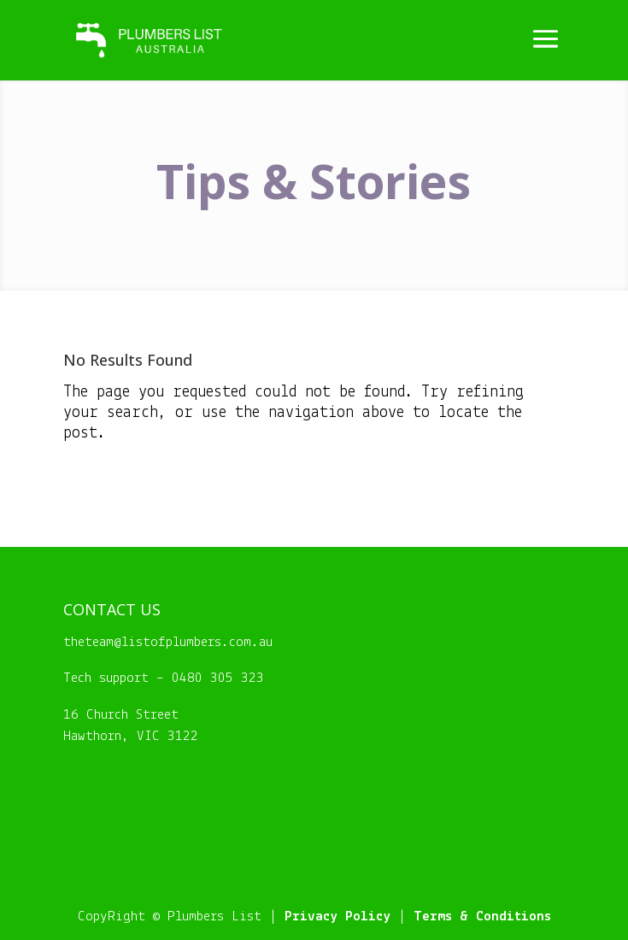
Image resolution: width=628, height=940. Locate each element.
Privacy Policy (337, 916)
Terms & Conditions (482, 916)
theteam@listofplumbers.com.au (168, 642)
